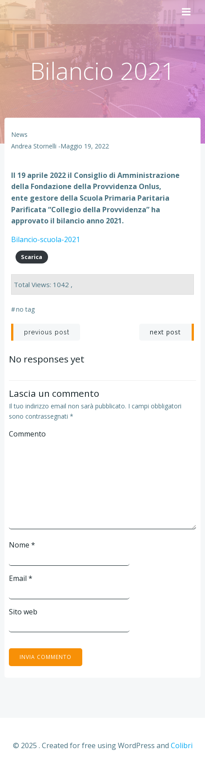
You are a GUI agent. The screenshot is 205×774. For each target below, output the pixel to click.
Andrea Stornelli (33, 146)
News (19, 134)
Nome (22, 545)
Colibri (182, 745)
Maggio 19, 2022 (84, 146)
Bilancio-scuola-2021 (45, 239)
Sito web (23, 612)
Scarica (31, 257)
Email (20, 578)
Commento (27, 434)
